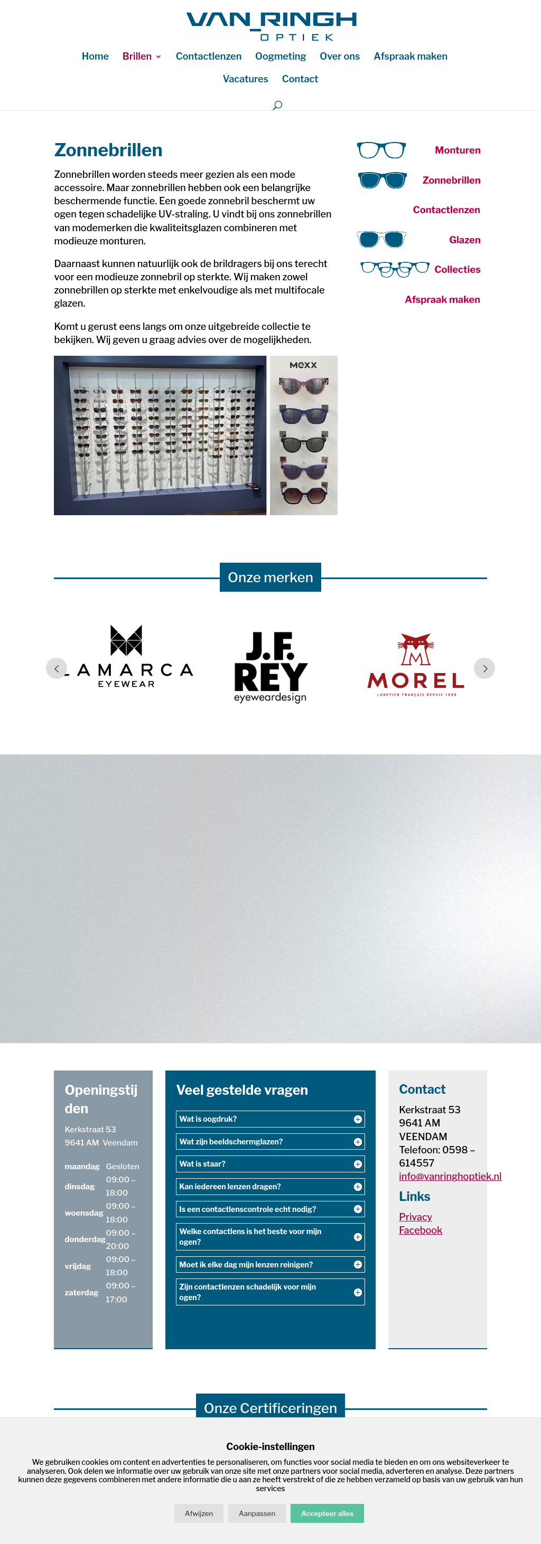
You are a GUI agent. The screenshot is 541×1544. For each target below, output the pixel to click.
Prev (56, 668)
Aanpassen (257, 1513)
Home (95, 57)
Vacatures (245, 79)
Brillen (137, 57)
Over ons (340, 57)
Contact (300, 79)
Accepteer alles (327, 1513)
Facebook (420, 1230)
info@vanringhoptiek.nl (450, 1176)
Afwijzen (199, 1513)
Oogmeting (280, 57)
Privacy (415, 1217)
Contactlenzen (208, 57)
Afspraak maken (410, 57)
